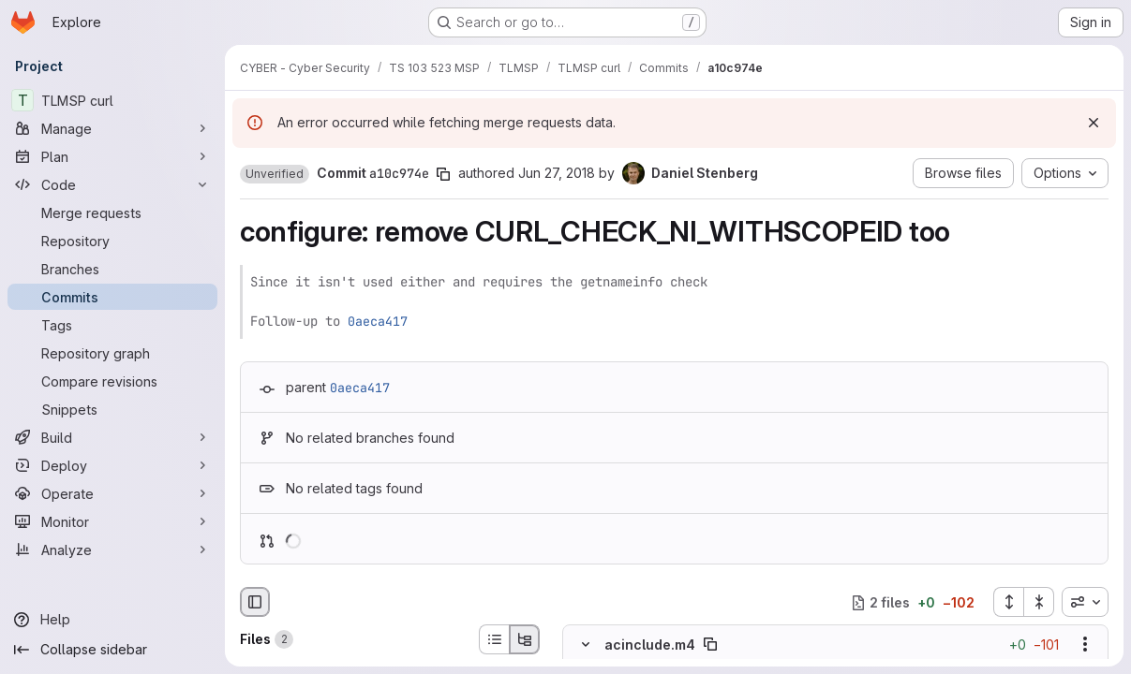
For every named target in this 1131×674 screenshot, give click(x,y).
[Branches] (112, 269)
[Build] (112, 437)
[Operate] (112, 493)
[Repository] (112, 240)
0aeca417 (378, 321)
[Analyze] (112, 549)
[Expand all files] (1008, 602)
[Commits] (112, 297)
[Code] (112, 184)
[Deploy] (112, 465)
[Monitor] (112, 521)
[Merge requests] (112, 212)
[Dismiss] (1093, 122)
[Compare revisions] (112, 381)
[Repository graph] (112, 353)
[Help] (112, 620)
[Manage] (112, 128)
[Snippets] (112, 409)
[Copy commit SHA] (443, 174)
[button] (274, 174)
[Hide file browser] (255, 602)
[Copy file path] (710, 645)
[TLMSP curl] (112, 100)
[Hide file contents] (585, 645)
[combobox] (1085, 602)
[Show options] (1085, 645)
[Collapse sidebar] (112, 650)
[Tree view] (525, 639)
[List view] (494, 639)
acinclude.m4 (649, 644)
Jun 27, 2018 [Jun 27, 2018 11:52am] (556, 173)
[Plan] (112, 156)
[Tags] (112, 325)
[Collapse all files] (1039, 602)
